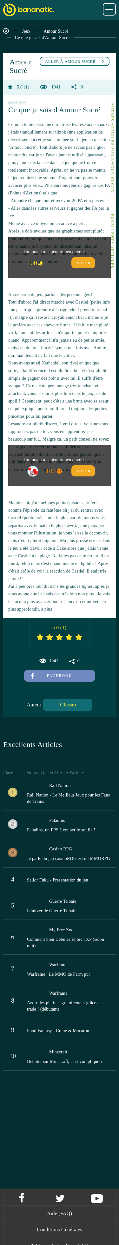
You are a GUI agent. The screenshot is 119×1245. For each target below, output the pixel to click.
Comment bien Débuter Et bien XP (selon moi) (65, 942)
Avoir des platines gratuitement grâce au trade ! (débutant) (64, 1006)
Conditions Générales (59, 1229)
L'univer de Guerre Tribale (51, 910)
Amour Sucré (55, 31)
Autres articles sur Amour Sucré (112, 148)
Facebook (51, 675)
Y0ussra (67, 704)
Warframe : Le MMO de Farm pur (58, 974)
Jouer (83, 262)
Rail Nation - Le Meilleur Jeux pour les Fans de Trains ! (68, 798)
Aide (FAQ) (59, 1213)
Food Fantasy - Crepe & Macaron (58, 1030)
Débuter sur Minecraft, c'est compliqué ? (64, 1061)
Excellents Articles (112, 241)
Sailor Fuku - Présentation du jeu (57, 880)
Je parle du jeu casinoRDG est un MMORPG (68, 858)
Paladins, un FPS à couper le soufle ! (61, 830)
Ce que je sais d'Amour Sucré (42, 37)
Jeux (26, 31)
